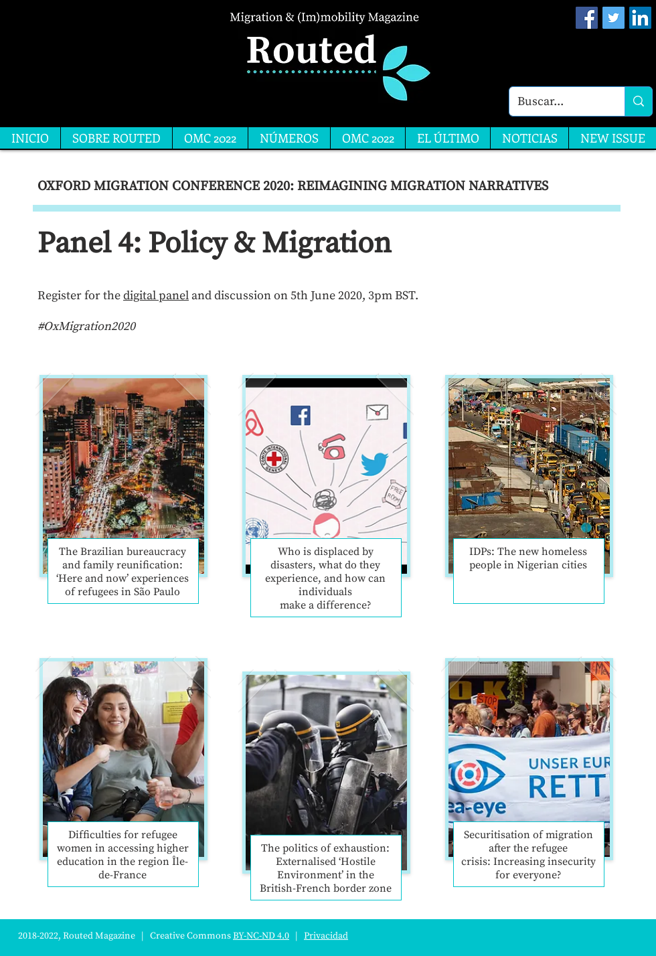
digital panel (156, 295)
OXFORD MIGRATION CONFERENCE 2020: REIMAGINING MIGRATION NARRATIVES (292, 186)
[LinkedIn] (640, 18)
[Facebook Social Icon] (587, 18)
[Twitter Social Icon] (613, 18)
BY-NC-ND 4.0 (261, 936)
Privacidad (326, 936)
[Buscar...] (556, 101)
